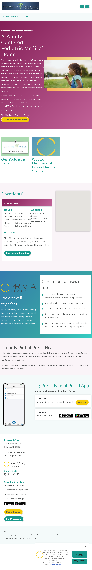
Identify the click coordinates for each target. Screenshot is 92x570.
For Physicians (13, 519)
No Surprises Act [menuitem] (62, 535)
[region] (62, 555)
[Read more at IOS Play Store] (66, 416)
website (21, 369)
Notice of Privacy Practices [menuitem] (46, 535)
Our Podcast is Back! (13, 161)
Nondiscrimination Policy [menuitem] (27, 535)
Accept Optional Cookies (79, 554)
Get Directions (38, 221)
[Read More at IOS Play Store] (9, 503)
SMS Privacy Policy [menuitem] (10, 535)
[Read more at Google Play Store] (82, 416)
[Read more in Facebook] (5, 475)
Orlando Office (11, 204)
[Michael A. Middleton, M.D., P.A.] (20, 6)
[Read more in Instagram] (9, 475)
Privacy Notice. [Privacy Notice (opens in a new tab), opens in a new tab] (55, 564)
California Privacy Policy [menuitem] (11, 538)
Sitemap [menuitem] (73, 535)
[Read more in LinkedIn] (18, 475)
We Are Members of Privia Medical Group (44, 165)
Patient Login (13, 512)
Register (82, 402)
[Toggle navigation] (85, 6)
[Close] (85, 547)
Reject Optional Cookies (80, 561)
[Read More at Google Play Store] (20, 503)
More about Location (17, 253)
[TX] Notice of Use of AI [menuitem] (29, 538)
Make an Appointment (15, 119)
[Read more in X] (13, 475)
